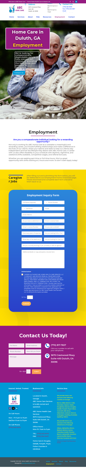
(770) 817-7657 (58, 347)
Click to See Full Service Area (66, 444)
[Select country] (45, 204)
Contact (71, 17)
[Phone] (52, 202)
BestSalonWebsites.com (28, 465)
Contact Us (18, 75)
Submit (32, 302)
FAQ (38, 17)
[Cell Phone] (35, 212)
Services (21, 17)
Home (11, 17)
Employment (60, 17)
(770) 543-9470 (15, 430)
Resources (47, 17)
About (30, 17)
